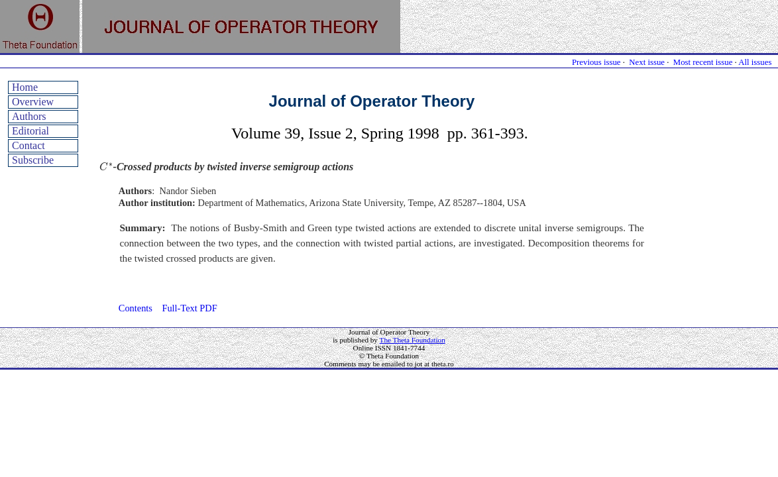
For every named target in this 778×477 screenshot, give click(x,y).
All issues (754, 62)
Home (25, 87)
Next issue (647, 62)
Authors (29, 116)
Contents (135, 308)
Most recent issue (703, 62)
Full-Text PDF (189, 308)
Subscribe (33, 160)
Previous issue (596, 62)
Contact (28, 145)
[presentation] (106, 167)
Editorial (30, 130)
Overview (33, 101)
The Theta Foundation (412, 340)
